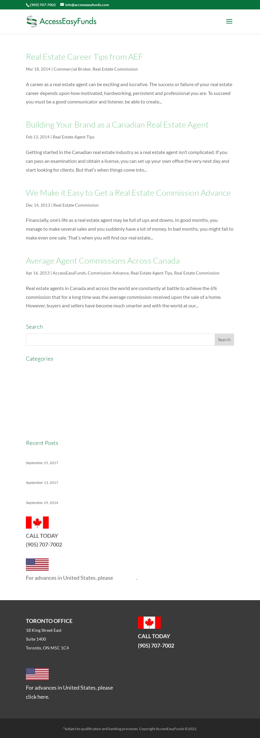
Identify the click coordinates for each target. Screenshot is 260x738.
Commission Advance (108, 272)
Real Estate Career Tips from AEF (84, 56)
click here (125, 577)
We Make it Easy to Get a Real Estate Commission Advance (128, 192)
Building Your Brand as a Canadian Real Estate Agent (117, 124)
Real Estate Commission (115, 69)
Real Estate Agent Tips (73, 136)
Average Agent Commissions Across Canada (103, 260)
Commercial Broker (72, 69)
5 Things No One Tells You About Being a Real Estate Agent (87, 494)
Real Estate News (44, 425)
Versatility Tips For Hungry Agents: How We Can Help (82, 454)
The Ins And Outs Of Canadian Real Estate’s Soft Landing (85, 474)
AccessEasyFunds (69, 272)
